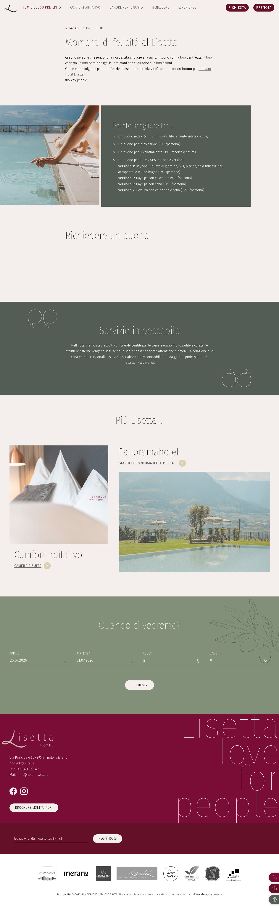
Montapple (170, 873)
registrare (108, 838)
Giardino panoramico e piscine (148, 463)
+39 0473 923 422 (27, 769)
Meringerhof (103, 873)
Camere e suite (27, 566)
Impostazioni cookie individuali (173, 894)
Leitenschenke (137, 873)
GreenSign (192, 873)
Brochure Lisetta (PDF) (34, 808)
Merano (76, 873)
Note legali (125, 894)
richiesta (139, 685)
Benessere (160, 7)
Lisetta (10, 7)
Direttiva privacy (143, 894)
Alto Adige (47, 873)
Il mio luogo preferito (42, 7)
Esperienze (187, 7)
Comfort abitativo (85, 7)
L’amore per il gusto (126, 7)
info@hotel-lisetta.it (32, 775)
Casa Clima (233, 873)
